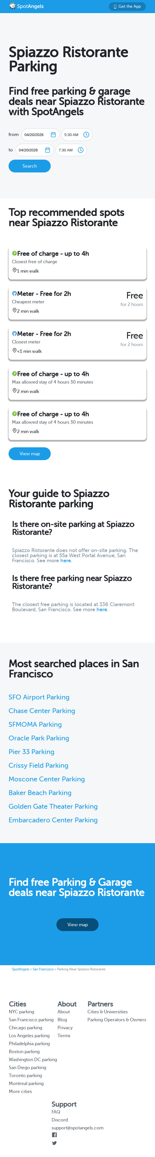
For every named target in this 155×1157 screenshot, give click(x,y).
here (65, 560)
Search (30, 166)
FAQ (56, 1112)
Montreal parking (26, 1083)
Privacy (65, 1027)
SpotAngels (20, 969)
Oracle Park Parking (39, 738)
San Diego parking (27, 1067)
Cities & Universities (107, 1011)
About (64, 1011)
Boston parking (24, 1051)
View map (30, 453)
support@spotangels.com (77, 1128)
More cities (20, 1091)
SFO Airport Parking (39, 697)
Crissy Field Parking (38, 765)
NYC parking (21, 1011)
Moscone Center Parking (47, 779)
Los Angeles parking (29, 1035)
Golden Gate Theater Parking (53, 806)
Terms (64, 1035)
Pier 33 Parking (31, 752)
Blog (62, 1019)
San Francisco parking (31, 1019)
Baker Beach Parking (40, 793)
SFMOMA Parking (35, 724)
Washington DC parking (33, 1059)
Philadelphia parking (29, 1043)
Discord (60, 1120)
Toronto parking (25, 1075)
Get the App (127, 6)
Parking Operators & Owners (116, 1019)
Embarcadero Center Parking (53, 820)
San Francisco (43, 969)
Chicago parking (25, 1027)
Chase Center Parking (42, 711)
